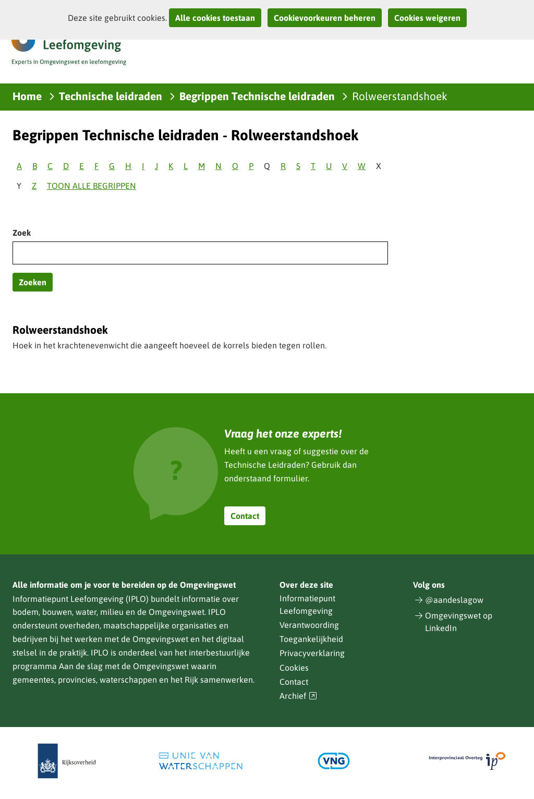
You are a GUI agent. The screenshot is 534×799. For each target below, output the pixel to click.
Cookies (294, 667)
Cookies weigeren (427, 17)
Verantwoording (309, 624)
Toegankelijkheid (311, 639)
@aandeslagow (454, 599)
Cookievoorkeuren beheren (324, 17)
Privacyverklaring (312, 653)
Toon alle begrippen (91, 185)
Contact (244, 515)
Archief (298, 696)
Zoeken (32, 282)
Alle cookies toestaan (215, 17)
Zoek (22, 232)
